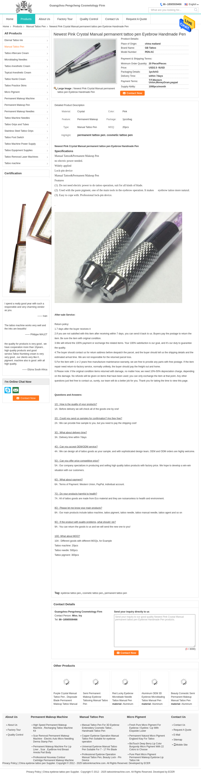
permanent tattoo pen (116, 593)
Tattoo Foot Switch (14, 137)
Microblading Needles (16, 59)
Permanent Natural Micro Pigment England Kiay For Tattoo (147, 737)
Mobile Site (180, 744)
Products (26, 19)
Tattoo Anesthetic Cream (17, 66)
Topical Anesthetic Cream (18, 72)
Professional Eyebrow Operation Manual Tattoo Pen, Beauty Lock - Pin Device (102, 757)
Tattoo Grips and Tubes (17, 124)
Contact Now (134, 93)
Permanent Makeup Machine (20, 98)
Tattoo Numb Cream (15, 79)
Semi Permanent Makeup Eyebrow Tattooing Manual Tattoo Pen (95, 698)
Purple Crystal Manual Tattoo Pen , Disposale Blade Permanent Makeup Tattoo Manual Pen (65, 700)
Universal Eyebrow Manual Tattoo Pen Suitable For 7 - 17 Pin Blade (99, 748)
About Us (44, 19)
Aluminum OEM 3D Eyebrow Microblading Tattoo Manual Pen (153, 697)
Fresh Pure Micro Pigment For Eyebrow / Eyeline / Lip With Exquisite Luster (145, 728)
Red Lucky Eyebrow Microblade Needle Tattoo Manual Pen (122, 697)
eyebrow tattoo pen (71, 593)
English (192, 4)
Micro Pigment (12, 92)
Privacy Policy (9, 763)
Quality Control (89, 19)
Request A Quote (136, 19)
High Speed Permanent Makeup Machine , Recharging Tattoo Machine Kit (53, 728)
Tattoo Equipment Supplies (19, 150)
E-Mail (177, 734)
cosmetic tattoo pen (92, 593)
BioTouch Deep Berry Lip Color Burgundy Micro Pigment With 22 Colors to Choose (146, 746)
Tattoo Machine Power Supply (20, 143)
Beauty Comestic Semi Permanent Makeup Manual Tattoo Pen (183, 697)
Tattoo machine (12, 163)
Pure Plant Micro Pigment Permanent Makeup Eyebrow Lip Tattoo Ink (146, 757)
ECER (147, 763)
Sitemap (178, 739)
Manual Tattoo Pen (36, 26)
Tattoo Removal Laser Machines (21, 156)
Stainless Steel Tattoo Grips (19, 131)
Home (9, 19)
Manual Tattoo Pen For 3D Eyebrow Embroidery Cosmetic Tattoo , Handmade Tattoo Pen (100, 728)
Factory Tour (65, 19)
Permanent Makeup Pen (17, 105)
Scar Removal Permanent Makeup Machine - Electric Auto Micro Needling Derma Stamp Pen (53, 738)
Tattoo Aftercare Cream (17, 53)
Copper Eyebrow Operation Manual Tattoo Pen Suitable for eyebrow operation (100, 738)
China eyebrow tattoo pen (32, 763)
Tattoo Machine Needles (17, 118)
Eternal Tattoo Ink (14, 40)
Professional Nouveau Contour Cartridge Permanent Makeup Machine (53, 759)
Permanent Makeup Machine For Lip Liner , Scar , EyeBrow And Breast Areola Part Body (52, 749)
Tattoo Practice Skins (15, 85)
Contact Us (112, 19)
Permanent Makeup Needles (19, 111)
